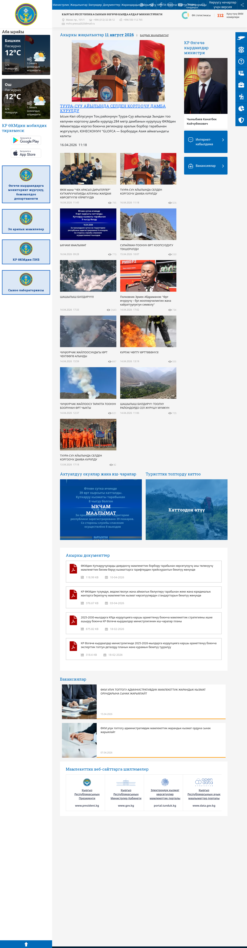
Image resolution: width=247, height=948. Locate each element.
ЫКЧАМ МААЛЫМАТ (101, 509)
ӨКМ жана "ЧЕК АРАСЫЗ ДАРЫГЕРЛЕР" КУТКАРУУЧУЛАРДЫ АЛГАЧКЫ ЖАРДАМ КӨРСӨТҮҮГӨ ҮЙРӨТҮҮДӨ (113, 110)
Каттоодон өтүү (186, 509)
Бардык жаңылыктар (154, 35)
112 (220, 15)
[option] (116, 94)
